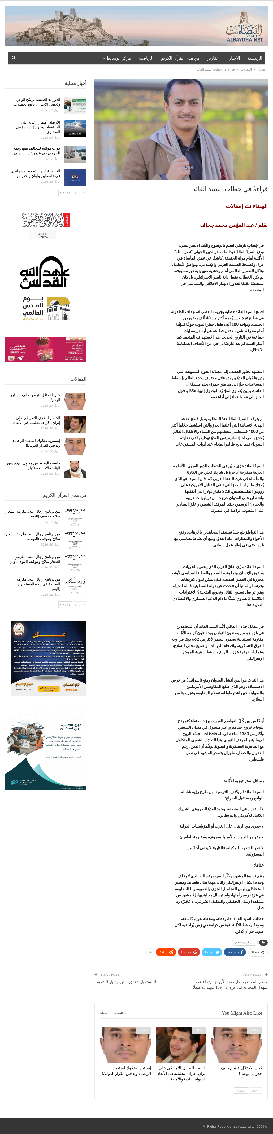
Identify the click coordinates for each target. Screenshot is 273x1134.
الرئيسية (255, 58)
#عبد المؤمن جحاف (244, 942)
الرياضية (146, 58)
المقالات (254, 1030)
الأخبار (234, 58)
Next (241, 1090)
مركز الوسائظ (118, 58)
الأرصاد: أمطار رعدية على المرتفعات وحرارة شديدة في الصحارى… (38, 127)
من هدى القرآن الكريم (180, 58)
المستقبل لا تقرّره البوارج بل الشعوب (125, 982)
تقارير (212, 58)
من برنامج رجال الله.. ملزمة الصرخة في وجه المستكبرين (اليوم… (38, 584)
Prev (255, 1090)
